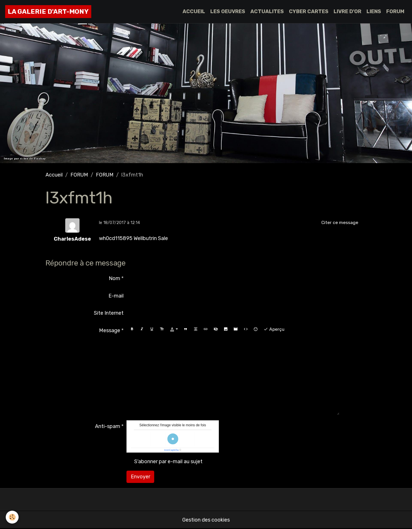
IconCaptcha (171, 450)
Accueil (54, 175)
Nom (114, 278)
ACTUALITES (267, 11)
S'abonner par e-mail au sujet (168, 461)
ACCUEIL (194, 11)
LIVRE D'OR (347, 11)
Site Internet (109, 313)
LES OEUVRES (227, 11)
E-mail (116, 296)
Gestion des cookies (206, 520)
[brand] (48, 11)
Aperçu (274, 329)
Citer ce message (339, 222)
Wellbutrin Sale (151, 238)
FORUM (395, 11)
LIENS (374, 11)
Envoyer (140, 476)
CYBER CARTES (308, 11)
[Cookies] (12, 517)
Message (109, 330)
